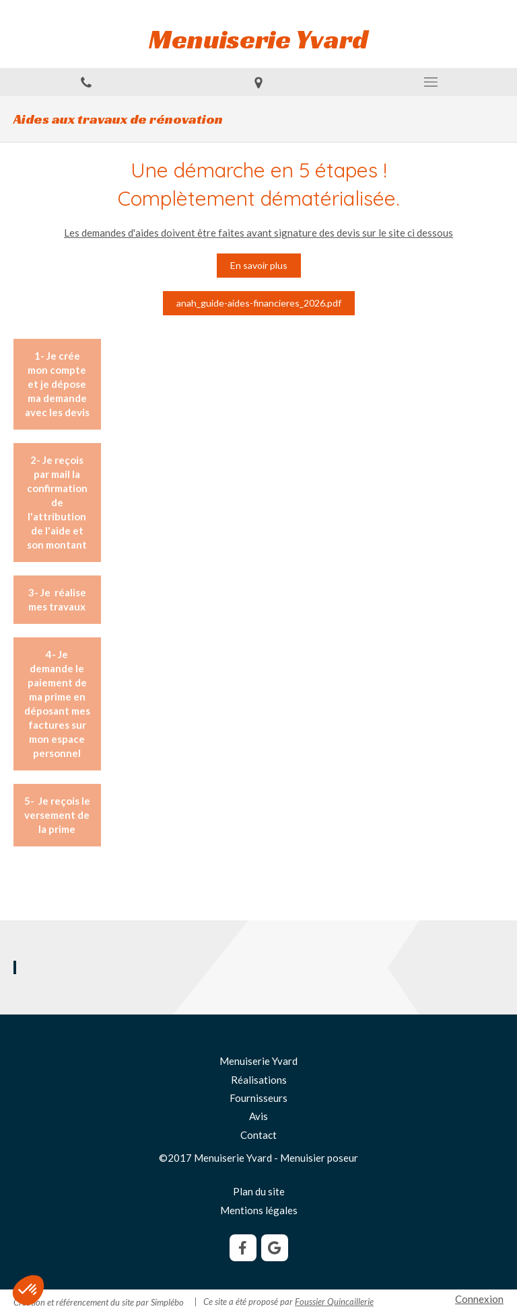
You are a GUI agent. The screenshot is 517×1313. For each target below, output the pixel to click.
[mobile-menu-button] (431, 82)
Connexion (479, 1299)
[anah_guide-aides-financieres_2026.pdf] (259, 303)
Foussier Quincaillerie (334, 1301)
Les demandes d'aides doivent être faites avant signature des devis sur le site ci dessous (258, 233)
